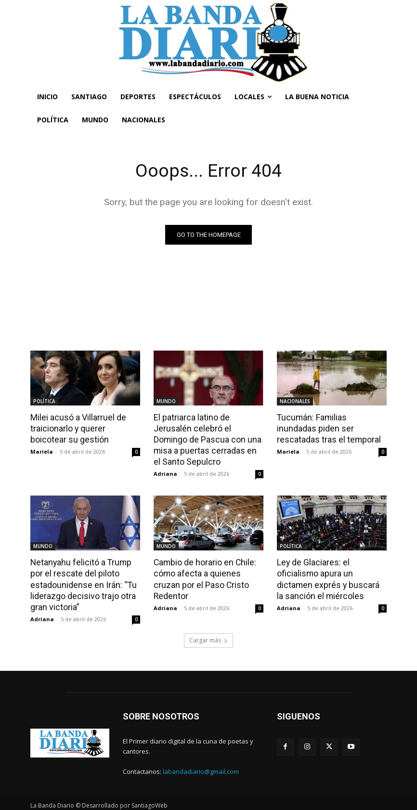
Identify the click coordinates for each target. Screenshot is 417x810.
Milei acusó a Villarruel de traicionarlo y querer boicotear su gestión (85, 427)
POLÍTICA (44, 401)
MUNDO (166, 401)
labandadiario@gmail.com (201, 766)
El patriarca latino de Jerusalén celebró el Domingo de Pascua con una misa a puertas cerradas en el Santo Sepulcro (207, 438)
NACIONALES (295, 401)
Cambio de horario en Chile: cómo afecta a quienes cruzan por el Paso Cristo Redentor (208, 570)
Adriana (165, 471)
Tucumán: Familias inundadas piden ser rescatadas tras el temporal (330, 427)
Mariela (41, 450)
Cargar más (208, 635)
